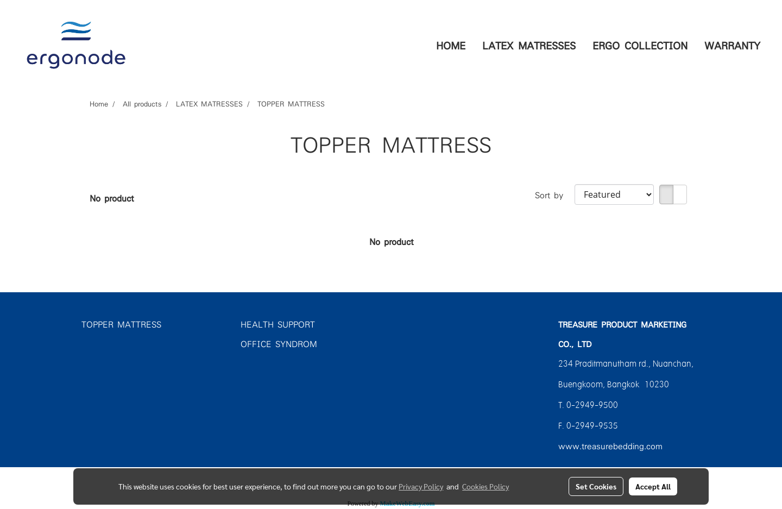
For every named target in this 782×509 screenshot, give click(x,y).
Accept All (653, 486)
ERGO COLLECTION (640, 45)
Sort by (555, 194)
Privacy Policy (421, 486)
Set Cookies (596, 486)
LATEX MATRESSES (529, 45)
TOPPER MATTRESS (121, 323)
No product (112, 197)
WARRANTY (732, 45)
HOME (450, 45)
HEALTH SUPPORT (278, 323)
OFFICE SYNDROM (279, 343)
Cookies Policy (485, 486)
